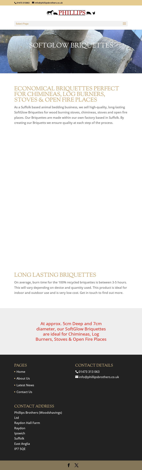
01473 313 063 (89, 372)
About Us (23, 378)
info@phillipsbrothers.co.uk (99, 377)
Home (20, 372)
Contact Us (24, 392)
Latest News (25, 385)
